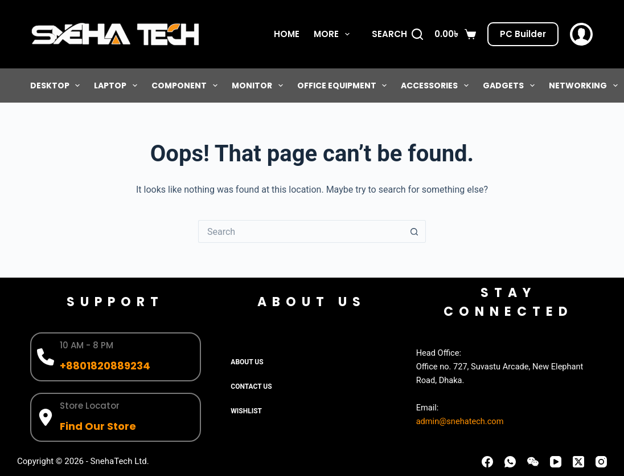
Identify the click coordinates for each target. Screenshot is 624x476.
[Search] (397, 34)
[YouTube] (555, 461)
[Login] (581, 34)
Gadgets (511, 85)
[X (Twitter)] (578, 461)
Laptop (118, 85)
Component (186, 85)
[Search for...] (300, 231)
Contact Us (251, 386)
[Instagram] (601, 461)
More (334, 34)
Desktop (57, 85)
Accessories (437, 85)
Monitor (260, 85)
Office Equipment (344, 85)
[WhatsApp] (510, 461)
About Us (247, 362)
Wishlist (246, 411)
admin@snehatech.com (460, 421)
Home (286, 34)
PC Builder (523, 34)
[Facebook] (487, 461)
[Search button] (414, 231)
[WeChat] (533, 461)
